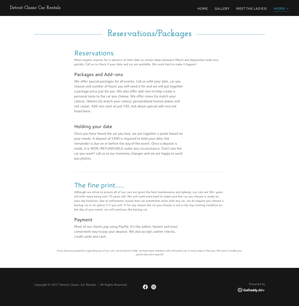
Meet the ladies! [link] (251, 8)
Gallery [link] (221, 8)
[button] (281, 9)
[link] (35, 7)
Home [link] (202, 8)
